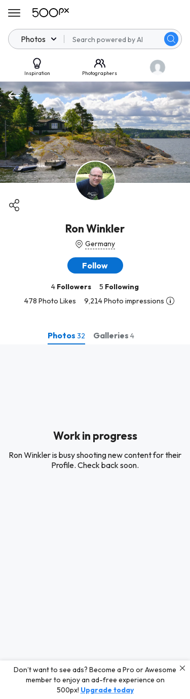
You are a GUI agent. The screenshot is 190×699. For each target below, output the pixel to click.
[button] (95, 265)
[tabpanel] (95, 521)
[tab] (66, 335)
